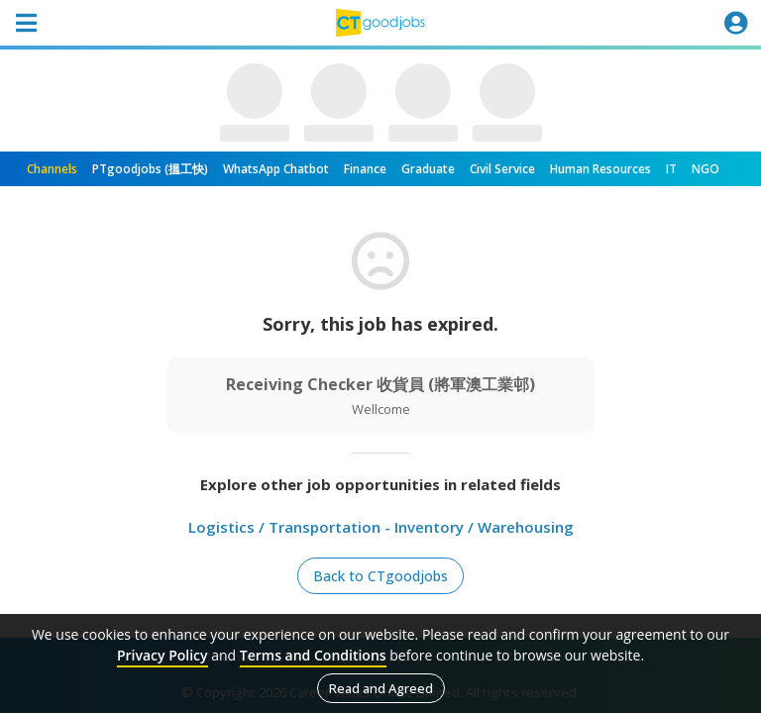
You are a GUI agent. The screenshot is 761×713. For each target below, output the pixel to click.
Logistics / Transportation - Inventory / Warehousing (381, 527)
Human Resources (600, 168)
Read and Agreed (381, 688)
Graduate (428, 168)
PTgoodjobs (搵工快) (150, 168)
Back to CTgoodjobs (380, 575)
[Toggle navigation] (26, 23)
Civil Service (502, 168)
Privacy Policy (162, 655)
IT (671, 168)
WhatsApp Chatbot (276, 168)
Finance (365, 168)
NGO (705, 168)
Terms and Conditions (313, 655)
